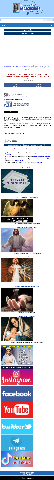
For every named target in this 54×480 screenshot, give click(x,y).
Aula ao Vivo (21, 99)
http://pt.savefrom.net (45, 66)
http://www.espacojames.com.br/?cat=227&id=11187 (16, 96)
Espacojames (31, 478)
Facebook (39, 84)
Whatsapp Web (38, 86)
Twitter (15, 84)
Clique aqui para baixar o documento (16, 124)
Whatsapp (15, 86)
